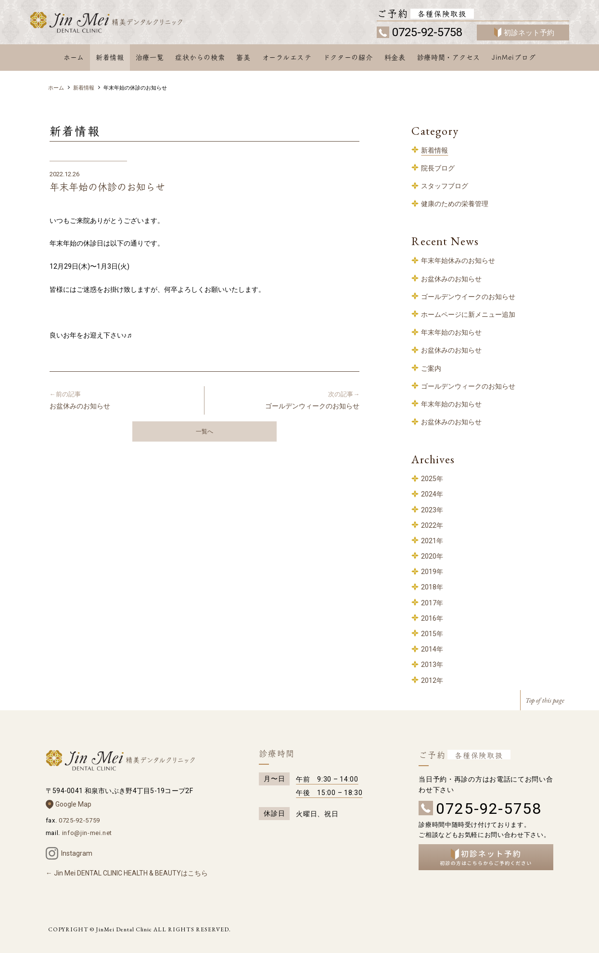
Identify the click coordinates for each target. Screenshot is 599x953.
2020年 (432, 556)
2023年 (432, 510)
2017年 (432, 603)
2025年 (432, 479)
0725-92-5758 (427, 32)
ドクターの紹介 (348, 57)
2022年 (432, 525)
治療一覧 (150, 57)
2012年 (432, 680)
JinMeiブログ (513, 57)
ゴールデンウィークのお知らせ (285, 400)
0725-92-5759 (79, 820)
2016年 (432, 618)
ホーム (74, 57)
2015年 (432, 634)
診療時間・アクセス (448, 57)
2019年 (432, 571)
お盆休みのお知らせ (123, 400)
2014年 (432, 649)
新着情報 (110, 57)
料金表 (395, 57)
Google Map (73, 804)
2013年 (432, 664)
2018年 (432, 587)
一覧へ (204, 431)
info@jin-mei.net (87, 832)
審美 (243, 57)
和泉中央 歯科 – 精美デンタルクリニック (120, 23)
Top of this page (544, 700)
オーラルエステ (287, 57)
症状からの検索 (200, 57)
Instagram (76, 853)
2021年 (432, 541)
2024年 (432, 494)
